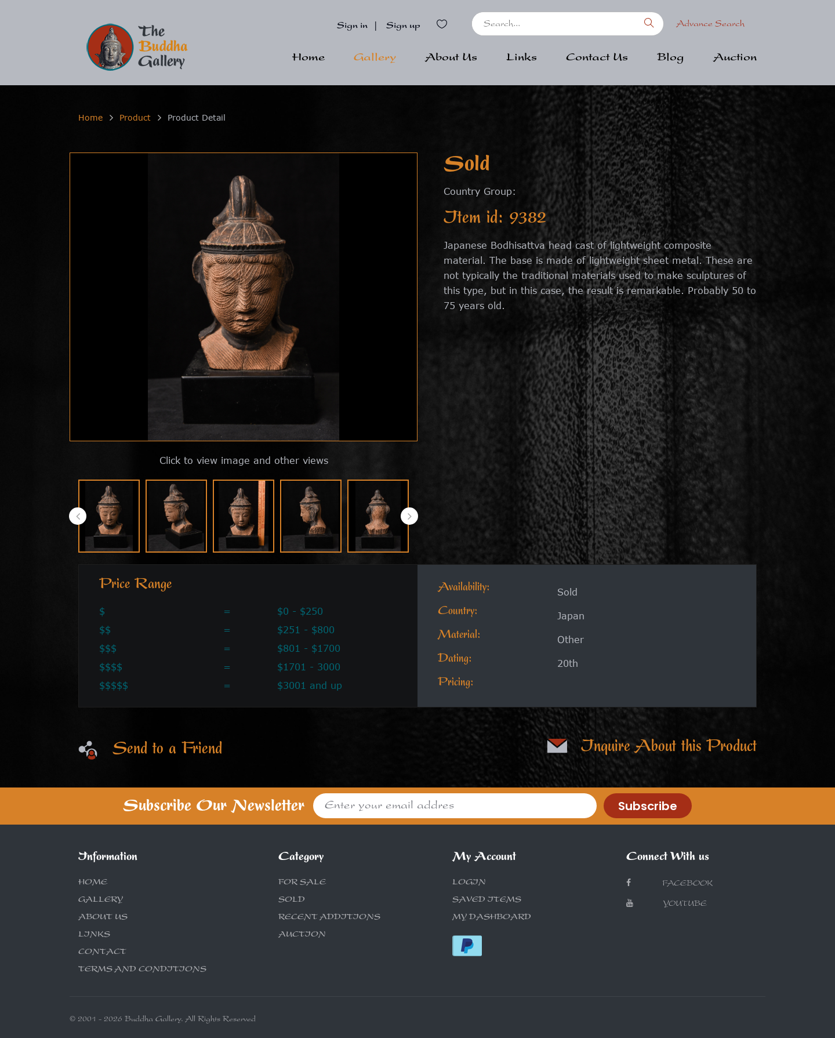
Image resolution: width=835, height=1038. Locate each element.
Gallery (375, 58)
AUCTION (302, 935)
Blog (670, 58)
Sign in (352, 26)
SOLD (291, 901)
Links (521, 58)
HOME (92, 883)
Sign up (403, 26)
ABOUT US (103, 918)
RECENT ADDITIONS (329, 918)
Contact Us (597, 58)
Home (308, 58)
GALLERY (100, 901)
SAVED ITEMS (486, 901)
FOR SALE (302, 883)
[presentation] (77, 516)
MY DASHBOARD (491, 918)
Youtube (666, 904)
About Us (451, 58)
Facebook (669, 883)
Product (135, 117)
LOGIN (469, 883)
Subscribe (647, 806)
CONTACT (102, 953)
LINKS (94, 935)
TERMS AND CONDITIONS (142, 970)
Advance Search (710, 25)
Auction (735, 58)
